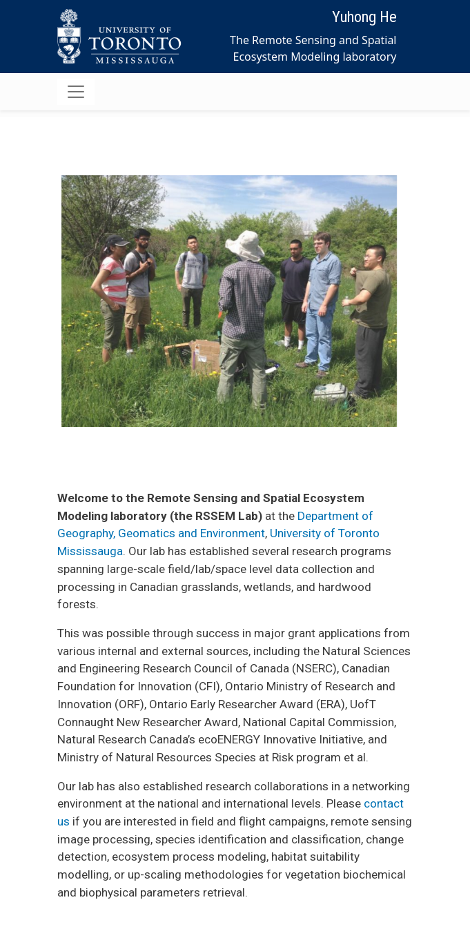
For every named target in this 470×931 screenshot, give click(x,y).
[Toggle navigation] (76, 92)
